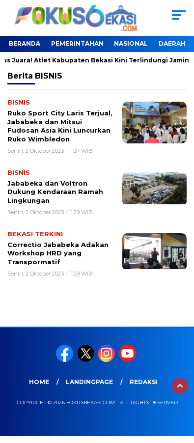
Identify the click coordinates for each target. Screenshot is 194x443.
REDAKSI (144, 382)
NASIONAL (131, 43)
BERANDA (24, 43)
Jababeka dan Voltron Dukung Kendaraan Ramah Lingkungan (55, 191)
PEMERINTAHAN (77, 43)
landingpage (89, 382)
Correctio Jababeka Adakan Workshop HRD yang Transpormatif (58, 253)
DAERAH (172, 43)
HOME (39, 382)
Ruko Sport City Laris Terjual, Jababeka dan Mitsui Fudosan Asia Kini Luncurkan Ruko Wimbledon (59, 126)
